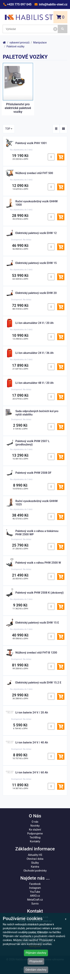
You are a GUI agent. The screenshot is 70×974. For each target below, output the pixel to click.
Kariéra (35, 866)
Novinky (35, 825)
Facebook (35, 883)
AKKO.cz (35, 895)
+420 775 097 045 (19, 4)
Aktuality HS (35, 854)
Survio (35, 903)
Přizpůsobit (36, 961)
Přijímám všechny (36, 952)
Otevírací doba (35, 858)
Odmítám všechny (35, 969)
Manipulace (40, 42)
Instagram (35, 887)
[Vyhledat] (62, 29)
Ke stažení (35, 829)
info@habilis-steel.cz (52, 4)
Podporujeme (35, 833)
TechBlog (34, 837)
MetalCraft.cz (35, 899)
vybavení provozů (19, 42)
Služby (35, 862)
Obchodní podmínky (34, 870)
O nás (35, 821)
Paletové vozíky (15, 46)
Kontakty (35, 841)
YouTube (35, 891)
